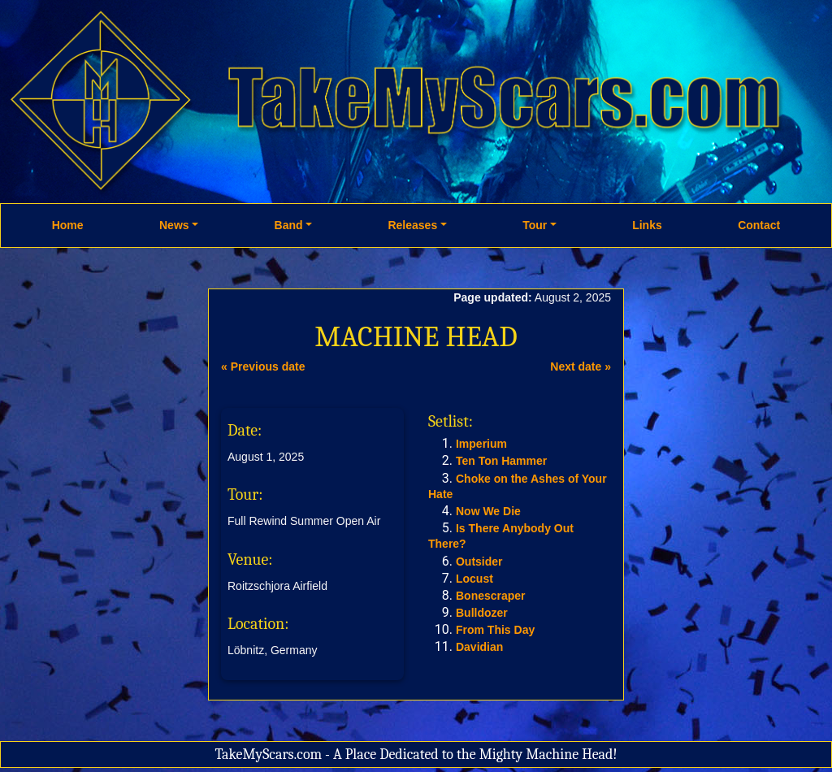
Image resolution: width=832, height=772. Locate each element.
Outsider (479, 561)
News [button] (174, 225)
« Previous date (263, 366)
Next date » (580, 366)
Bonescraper (491, 595)
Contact (759, 225)
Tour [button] (534, 225)
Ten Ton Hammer (501, 460)
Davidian (479, 646)
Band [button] (289, 225)
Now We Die (488, 511)
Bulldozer (482, 612)
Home (68, 225)
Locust (474, 578)
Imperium (481, 443)
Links (647, 225)
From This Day (495, 629)
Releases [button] (412, 225)
